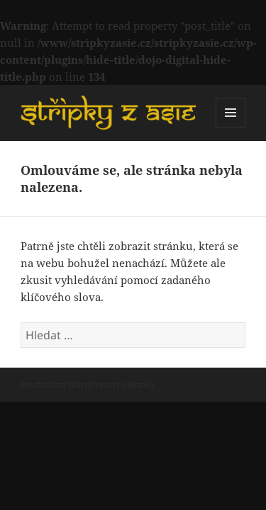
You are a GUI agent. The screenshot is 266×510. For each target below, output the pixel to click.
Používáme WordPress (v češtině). (88, 385)
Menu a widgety (230, 127)
